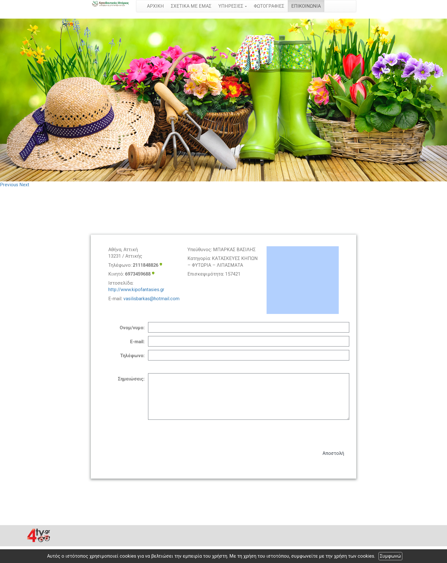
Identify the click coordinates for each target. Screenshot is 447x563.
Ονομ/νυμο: (132, 327)
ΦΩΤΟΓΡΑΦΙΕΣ (269, 6)
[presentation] (313, 433)
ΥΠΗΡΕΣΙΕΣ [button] (232, 6)
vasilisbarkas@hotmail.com (151, 298)
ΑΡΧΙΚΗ (155, 6)
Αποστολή (333, 453)
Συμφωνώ (390, 556)
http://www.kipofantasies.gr (136, 289)
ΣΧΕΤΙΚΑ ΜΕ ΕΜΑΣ (191, 6)
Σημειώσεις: (131, 379)
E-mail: (137, 341)
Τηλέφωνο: (132, 355)
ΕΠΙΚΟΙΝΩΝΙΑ (306, 6)
